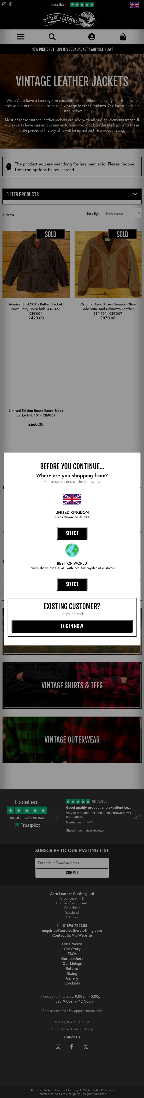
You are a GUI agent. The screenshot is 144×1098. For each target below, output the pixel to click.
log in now (72, 626)
